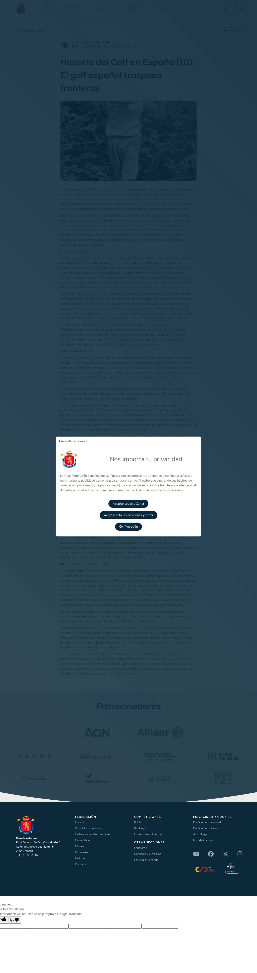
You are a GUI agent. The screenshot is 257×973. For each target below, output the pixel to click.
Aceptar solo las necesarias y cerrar (128, 516)
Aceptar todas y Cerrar (128, 504)
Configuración (128, 527)
